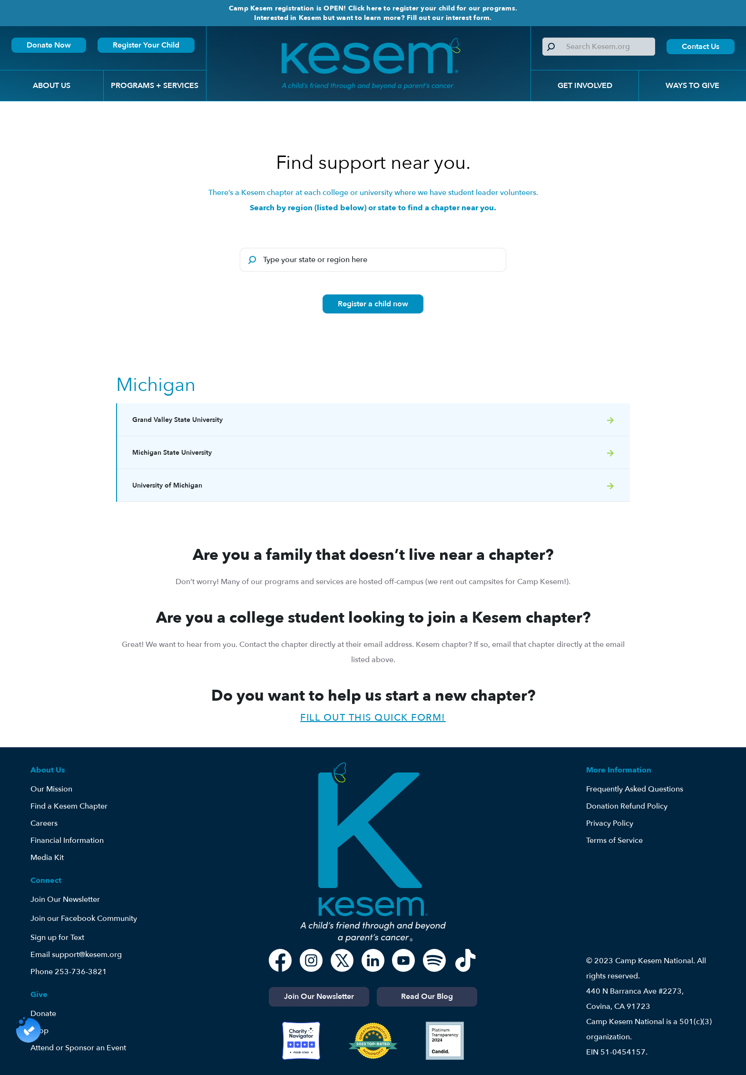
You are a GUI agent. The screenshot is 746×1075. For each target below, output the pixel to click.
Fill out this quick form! (373, 717)
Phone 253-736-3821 (68, 972)
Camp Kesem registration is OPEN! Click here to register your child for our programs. (373, 8)
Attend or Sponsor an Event (78, 1048)
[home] (368, 63)
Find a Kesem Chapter (69, 806)
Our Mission (51, 789)
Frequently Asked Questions (634, 789)
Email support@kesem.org (76, 954)
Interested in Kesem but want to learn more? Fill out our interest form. (372, 17)
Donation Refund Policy (626, 806)
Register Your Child (146, 45)
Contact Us (700, 46)
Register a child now (373, 304)
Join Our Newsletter (65, 899)
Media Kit (47, 857)
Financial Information (67, 840)
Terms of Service (614, 840)
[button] (51, 85)
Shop (39, 1031)
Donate (43, 1013)
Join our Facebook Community (83, 918)
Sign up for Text (57, 937)
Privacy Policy (609, 823)
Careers (44, 823)
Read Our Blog (427, 996)
